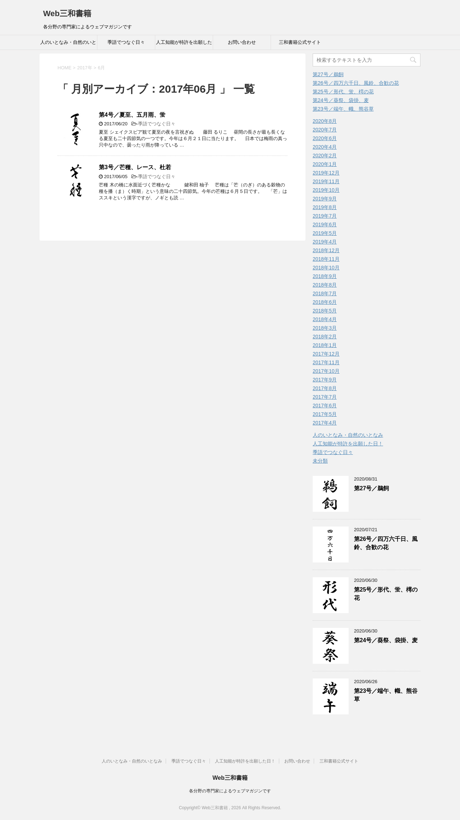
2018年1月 (325, 345)
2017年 (84, 67)
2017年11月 (326, 362)
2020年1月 (325, 164)
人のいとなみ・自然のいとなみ (68, 45)
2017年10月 (326, 371)
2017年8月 (325, 388)
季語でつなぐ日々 (126, 42)
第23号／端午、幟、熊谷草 (343, 109)
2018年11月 (326, 259)
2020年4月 (325, 147)
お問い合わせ (242, 42)
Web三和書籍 (67, 13)
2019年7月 (325, 216)
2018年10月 (326, 267)
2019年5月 (325, 233)
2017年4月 (325, 423)
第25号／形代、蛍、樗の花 (343, 91)
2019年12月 (326, 173)
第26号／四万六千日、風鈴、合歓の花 (356, 83)
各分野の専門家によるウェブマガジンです (230, 790)
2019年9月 (325, 198)
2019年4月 (325, 242)
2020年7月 (325, 130)
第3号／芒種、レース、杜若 (135, 167)
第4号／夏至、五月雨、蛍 (132, 115)
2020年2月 (325, 155)
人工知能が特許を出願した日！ (184, 45)
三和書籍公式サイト (300, 42)
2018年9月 (325, 276)
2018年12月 (326, 250)
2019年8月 (325, 207)
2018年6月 (325, 302)
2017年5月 (325, 414)
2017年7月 (325, 397)
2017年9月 (325, 380)
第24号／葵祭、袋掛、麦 (341, 100)
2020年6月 (325, 138)
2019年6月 (325, 224)
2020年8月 (325, 121)
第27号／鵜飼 (328, 74)
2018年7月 (325, 293)
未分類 (320, 461)
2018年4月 (325, 319)
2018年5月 (325, 311)
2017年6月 (325, 405)
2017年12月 (326, 354)
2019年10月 (326, 190)
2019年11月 (326, 181)
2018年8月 (325, 285)
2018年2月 (325, 336)
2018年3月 (325, 328)
